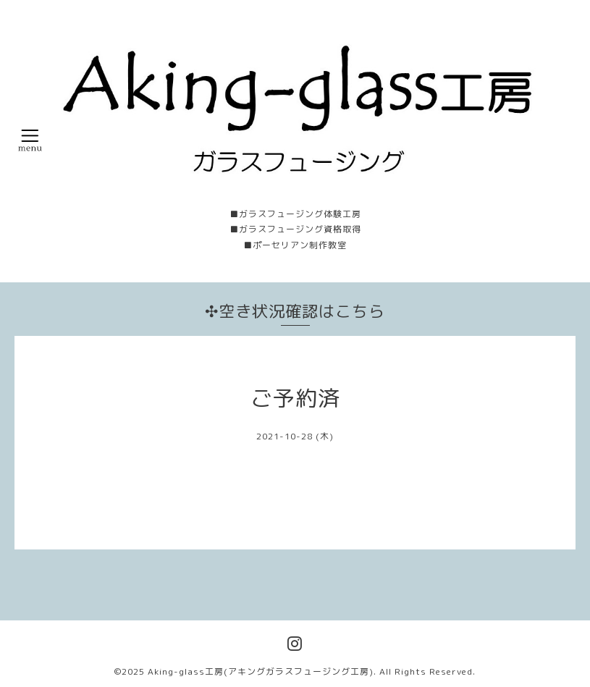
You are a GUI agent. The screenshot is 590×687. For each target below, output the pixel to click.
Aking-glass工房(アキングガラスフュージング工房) (261, 671)
